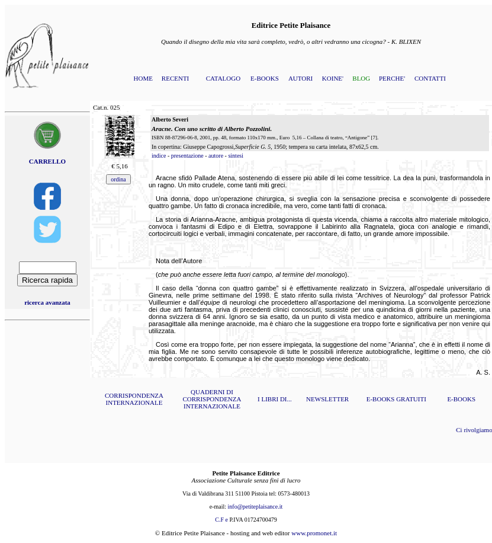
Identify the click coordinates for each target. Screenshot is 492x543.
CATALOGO (223, 78)
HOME (143, 78)
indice (159, 155)
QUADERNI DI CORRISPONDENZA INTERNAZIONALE (211, 399)
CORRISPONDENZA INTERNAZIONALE (134, 399)
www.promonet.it (314, 532)
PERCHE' (392, 78)
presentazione (187, 155)
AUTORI (300, 78)
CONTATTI (430, 78)
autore (215, 155)
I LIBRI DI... (275, 399)
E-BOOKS (264, 78)
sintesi (235, 155)
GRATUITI (411, 399)
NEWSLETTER (327, 399)
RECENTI (175, 78)
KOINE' (332, 78)
